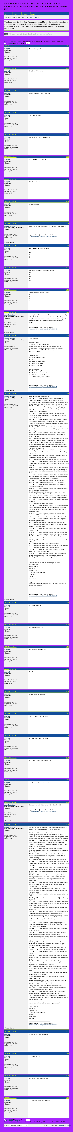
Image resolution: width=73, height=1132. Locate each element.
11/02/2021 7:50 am (10, 1076)
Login (33, 14)
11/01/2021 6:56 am (10, 134)
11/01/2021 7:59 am (10, 290)
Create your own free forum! (43, 34)
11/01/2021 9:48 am (10, 669)
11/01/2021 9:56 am (10, 758)
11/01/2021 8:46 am (10, 393)
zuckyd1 (7, 49)
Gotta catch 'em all (15, 41)
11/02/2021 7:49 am (10, 1053)
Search (15, 14)
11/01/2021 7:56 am (10, 268)
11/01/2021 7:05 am (10, 201)
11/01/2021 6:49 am (10, 90)
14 (15, 43)
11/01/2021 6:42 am (10, 46)
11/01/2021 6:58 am (10, 157)
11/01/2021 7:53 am (10, 245)
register (36, 17)
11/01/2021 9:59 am (10, 780)
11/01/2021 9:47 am (10, 647)
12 (12, 43)
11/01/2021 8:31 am (10, 312)
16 (19, 43)
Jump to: (16, 1125)
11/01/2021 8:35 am (10, 335)
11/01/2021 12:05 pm (10, 802)
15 (17, 43)
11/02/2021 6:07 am (10, 824)
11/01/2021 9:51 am (10, 713)
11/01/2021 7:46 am (10, 223)
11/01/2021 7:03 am (10, 179)
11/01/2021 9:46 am (10, 625)
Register (24, 14)
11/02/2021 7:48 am (10, 1031)
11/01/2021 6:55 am (10, 112)
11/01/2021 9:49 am (10, 691)
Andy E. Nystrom (9, 226)
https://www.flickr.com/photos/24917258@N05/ (43, 236)
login (30, 17)
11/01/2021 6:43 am (10, 68)
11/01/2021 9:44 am (10, 602)
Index (6, 14)
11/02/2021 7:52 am (10, 1098)
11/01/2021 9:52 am (10, 735)
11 (10, 43)
